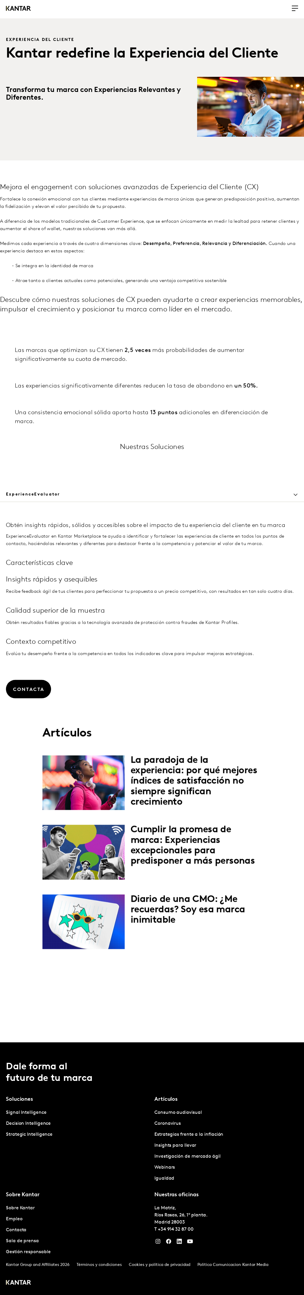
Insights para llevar (175, 1145)
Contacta (16, 1230)
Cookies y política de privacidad (159, 1265)
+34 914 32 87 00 (176, 1229)
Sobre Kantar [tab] (22, 1195)
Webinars (164, 1167)
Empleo (14, 1219)
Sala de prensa (22, 1241)
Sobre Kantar (20, 1208)
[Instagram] (158, 1243)
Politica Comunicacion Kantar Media (232, 1265)
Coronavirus (167, 1123)
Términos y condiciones (99, 1265)
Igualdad (164, 1178)
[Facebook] (168, 1243)
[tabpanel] (152, 787)
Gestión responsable (28, 1252)
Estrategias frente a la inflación (188, 1134)
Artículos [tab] (166, 1099)
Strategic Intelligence (29, 1134)
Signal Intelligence (26, 1112)
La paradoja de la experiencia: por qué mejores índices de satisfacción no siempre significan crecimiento (194, 816)
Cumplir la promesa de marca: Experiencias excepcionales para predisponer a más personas (193, 880)
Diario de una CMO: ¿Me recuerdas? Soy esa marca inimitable (188, 945)
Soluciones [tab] (19, 1099)
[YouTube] (190, 1243)
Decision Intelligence (28, 1123)
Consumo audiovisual (178, 1112)
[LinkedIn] (179, 1243)
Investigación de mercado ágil (187, 1156)
